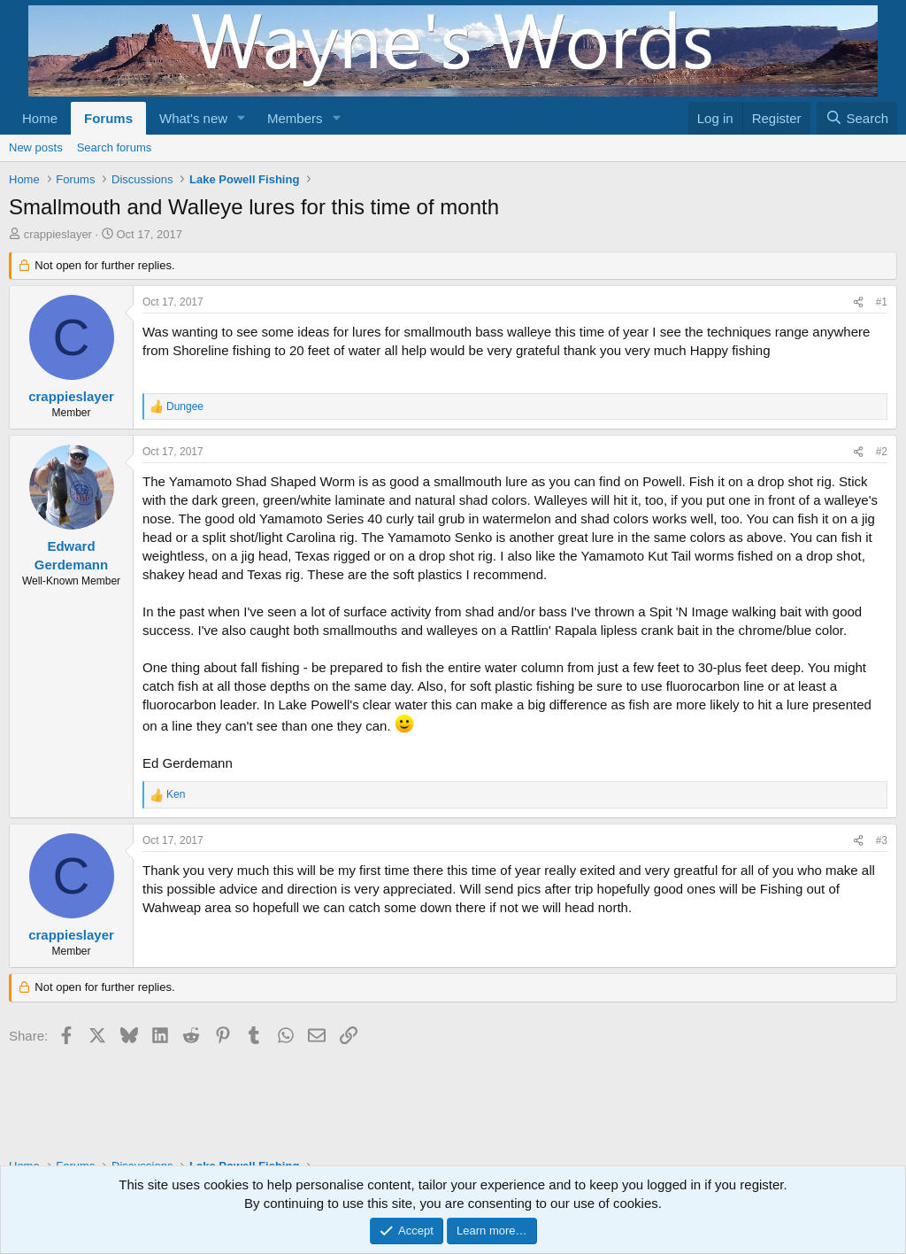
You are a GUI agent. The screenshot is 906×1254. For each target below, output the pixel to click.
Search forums (114, 147)
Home (40, 118)
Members (295, 118)
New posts (36, 147)
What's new (193, 118)
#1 (881, 302)
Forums (108, 118)
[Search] (857, 118)
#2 (881, 451)
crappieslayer (58, 234)
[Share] (858, 302)
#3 (881, 840)
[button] (241, 118)
